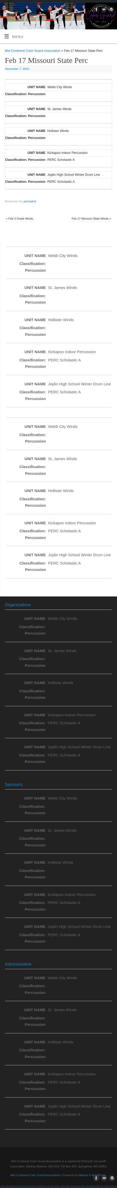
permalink (30, 201)
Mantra (83, 1175)
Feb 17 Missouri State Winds (91, 218)
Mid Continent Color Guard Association (32, 51)
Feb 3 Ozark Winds (19, 218)
